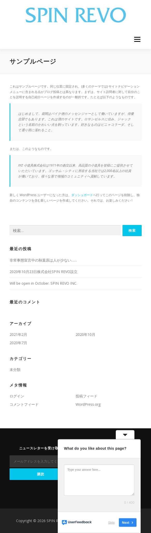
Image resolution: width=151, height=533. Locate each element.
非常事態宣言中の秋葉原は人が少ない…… (43, 260)
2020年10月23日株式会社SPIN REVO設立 (43, 271)
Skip (111, 522)
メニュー (137, 39)
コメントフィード (24, 404)
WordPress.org (88, 404)
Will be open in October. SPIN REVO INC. (43, 283)
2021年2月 (18, 334)
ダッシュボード (82, 195)
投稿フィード (86, 396)
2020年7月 (18, 342)
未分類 (15, 369)
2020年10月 (85, 334)
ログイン (17, 396)
